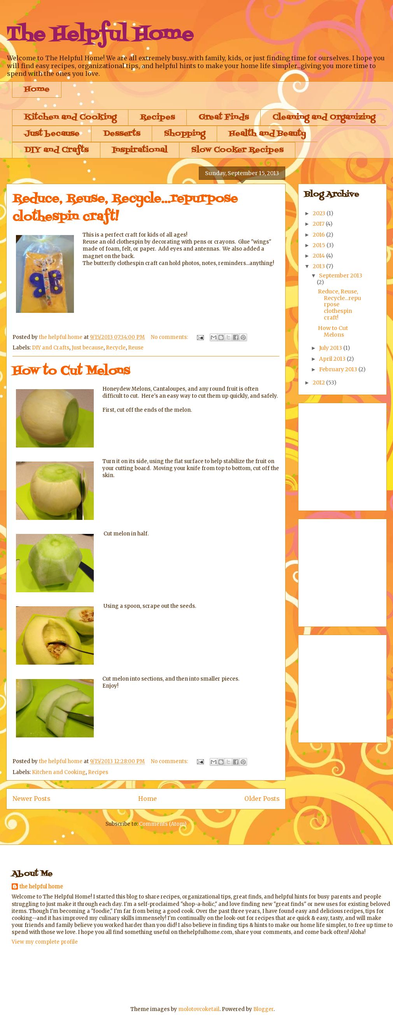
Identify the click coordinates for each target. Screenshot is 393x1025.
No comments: (170, 337)
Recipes (157, 117)
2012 (319, 382)
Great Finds (223, 117)
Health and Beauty (267, 134)
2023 (319, 213)
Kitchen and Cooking (70, 117)
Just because (51, 134)
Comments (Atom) (162, 824)
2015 (319, 245)
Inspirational (139, 150)
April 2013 (333, 358)
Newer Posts (31, 798)
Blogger (263, 1009)
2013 (319, 266)
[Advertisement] (153, 974)
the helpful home (41, 886)
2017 (319, 223)
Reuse (136, 347)
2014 (319, 255)
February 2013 (338, 369)
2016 (319, 234)
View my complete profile (45, 942)
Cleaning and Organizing (323, 117)
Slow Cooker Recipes (237, 150)
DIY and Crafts (56, 150)
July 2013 (331, 347)
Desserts (121, 134)
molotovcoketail (198, 1009)
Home (36, 89)
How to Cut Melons (71, 371)
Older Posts (261, 798)
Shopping (184, 134)
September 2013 (340, 275)
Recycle (116, 347)
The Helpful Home (99, 35)
